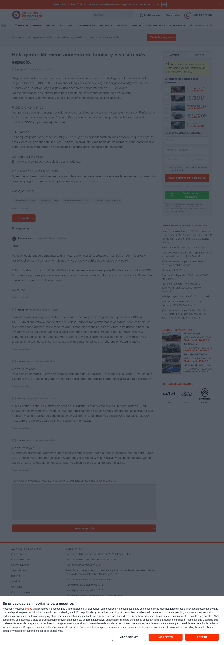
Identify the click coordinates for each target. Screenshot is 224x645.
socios (28, 609)
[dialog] (112, 620)
